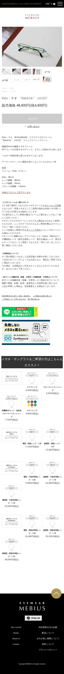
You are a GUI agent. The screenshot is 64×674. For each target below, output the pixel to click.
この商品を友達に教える (42, 296)
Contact (16, 644)
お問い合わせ (32, 126)
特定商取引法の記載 (48, 627)
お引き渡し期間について (48, 638)
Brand (15, 633)
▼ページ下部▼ (33, 230)
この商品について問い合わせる (14, 299)
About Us (16, 638)
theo (12, 88)
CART (50, 4)
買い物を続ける (34, 299)
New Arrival (16, 627)
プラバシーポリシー (48, 650)
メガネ (13, 91)
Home (4, 88)
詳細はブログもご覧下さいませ (16, 192)
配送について (48, 633)
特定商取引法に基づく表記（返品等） (16, 296)
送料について (48, 644)
